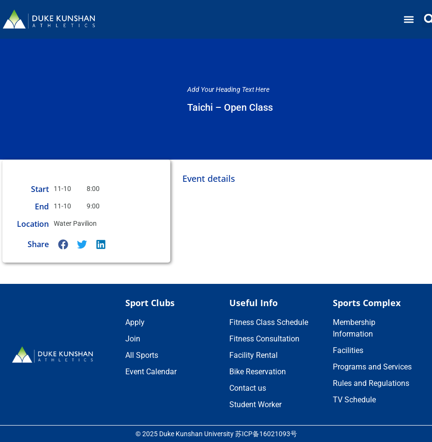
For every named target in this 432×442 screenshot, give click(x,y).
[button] (409, 20)
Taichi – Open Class (230, 107)
